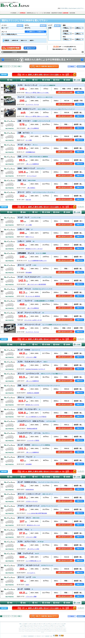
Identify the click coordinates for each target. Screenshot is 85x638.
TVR (47, 629)
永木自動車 (29, 464)
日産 (65, 623)
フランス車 (43, 623)
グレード (4, 32)
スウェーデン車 (53, 623)
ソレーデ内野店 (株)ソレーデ (33, 561)
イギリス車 (38, 623)
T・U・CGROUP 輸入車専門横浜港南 (37, 513)
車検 (51, 636)
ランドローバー (33, 629)
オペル (48, 626)
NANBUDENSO (30, 489)
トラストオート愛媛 (31, 357)
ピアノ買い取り (37, 636)
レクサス (58, 623)
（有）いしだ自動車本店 (32, 164)
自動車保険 (65, 13)
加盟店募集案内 (30, 636)
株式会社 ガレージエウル (32, 404)
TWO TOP (28, 199)
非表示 (6, 40)
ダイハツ (37, 625)
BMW (63, 625)
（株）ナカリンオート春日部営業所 (36, 284)
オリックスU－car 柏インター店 (33, 320)
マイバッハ (55, 625)
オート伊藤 (29, 140)
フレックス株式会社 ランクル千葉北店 (36, 416)
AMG (52, 625)
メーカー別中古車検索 (45, 13)
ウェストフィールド (52, 629)
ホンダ (22, 625)
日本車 (25, 623)
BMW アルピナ (27, 626)
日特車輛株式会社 (30, 152)
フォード (30, 628)
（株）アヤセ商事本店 (33, 128)
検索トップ (21, 623)
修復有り (32, 40)
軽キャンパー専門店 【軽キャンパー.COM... (37, 92)
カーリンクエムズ (31, 176)
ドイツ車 (29, 623)
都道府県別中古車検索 (57, 13)
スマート (60, 625)
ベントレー (64, 628)
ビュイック (21, 628)
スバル (27, 625)
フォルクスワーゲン (42, 626)
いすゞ (41, 625)
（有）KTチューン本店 (33, 549)
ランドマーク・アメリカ (32, 104)
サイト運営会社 (24, 636)
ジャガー (27, 629)
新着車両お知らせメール (32, 13)
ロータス (42, 629)
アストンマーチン (22, 629)
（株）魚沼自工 (31, 187)
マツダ (31, 625)
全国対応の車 (15, 40)
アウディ (36, 626)
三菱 (24, 625)
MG (45, 629)
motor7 (27, 584)
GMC (61, 626)
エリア (50, 25)
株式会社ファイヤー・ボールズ (34, 248)
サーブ (42, 632)
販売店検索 (72, 13)
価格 (64, 25)
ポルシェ (32, 626)
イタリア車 (48, 623)
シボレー (57, 626)
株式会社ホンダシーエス (33, 525)
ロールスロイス (58, 628)
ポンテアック (40, 628)
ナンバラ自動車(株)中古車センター (37, 260)
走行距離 (65, 31)
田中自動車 (29, 272)
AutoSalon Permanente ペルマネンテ (35, 369)
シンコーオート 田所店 (33, 440)
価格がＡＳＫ (24, 40)
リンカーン (25, 628)
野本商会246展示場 (32, 428)
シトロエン (64, 629)
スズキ (34, 625)
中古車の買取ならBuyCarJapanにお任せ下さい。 (72, 8)
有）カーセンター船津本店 (33, 296)
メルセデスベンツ (47, 625)
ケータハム (59, 629)
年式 (64, 36)
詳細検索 (14, 52)
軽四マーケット (30, 236)
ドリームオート (31, 572)
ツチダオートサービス (32, 501)
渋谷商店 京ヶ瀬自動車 (33, 393)
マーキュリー (35, 628)
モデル (27, 25)
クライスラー (46, 628)
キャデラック (52, 626)
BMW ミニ (22, 626)
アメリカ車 (33, 623)
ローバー (38, 629)
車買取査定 (23, 13)
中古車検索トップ (15, 13)
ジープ (54, 628)
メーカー (4, 25)
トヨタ (62, 623)
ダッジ (50, 628)
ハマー (64, 626)
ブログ (42, 636)
